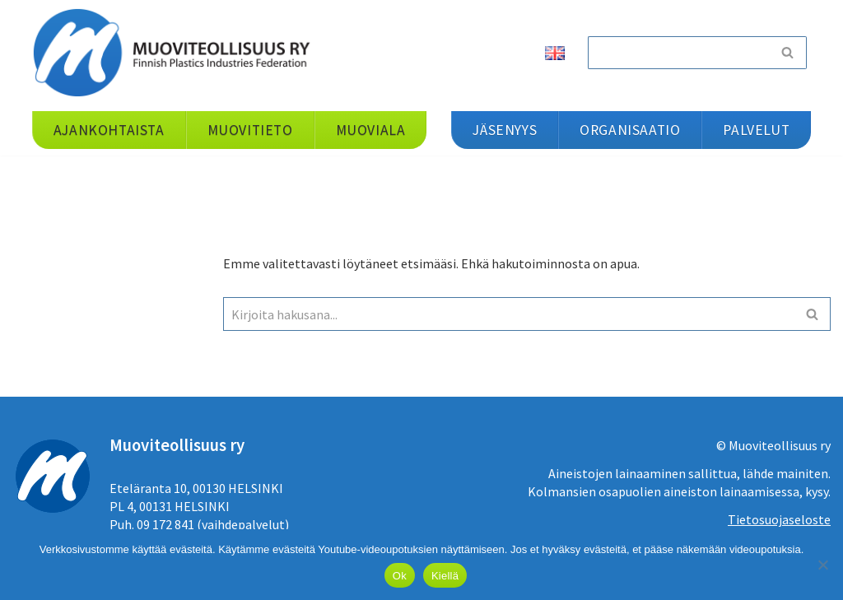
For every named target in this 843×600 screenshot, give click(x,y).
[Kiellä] (822, 564)
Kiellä (445, 576)
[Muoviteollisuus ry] (177, 52)
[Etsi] (678, 52)
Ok (400, 576)
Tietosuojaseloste (779, 519)
